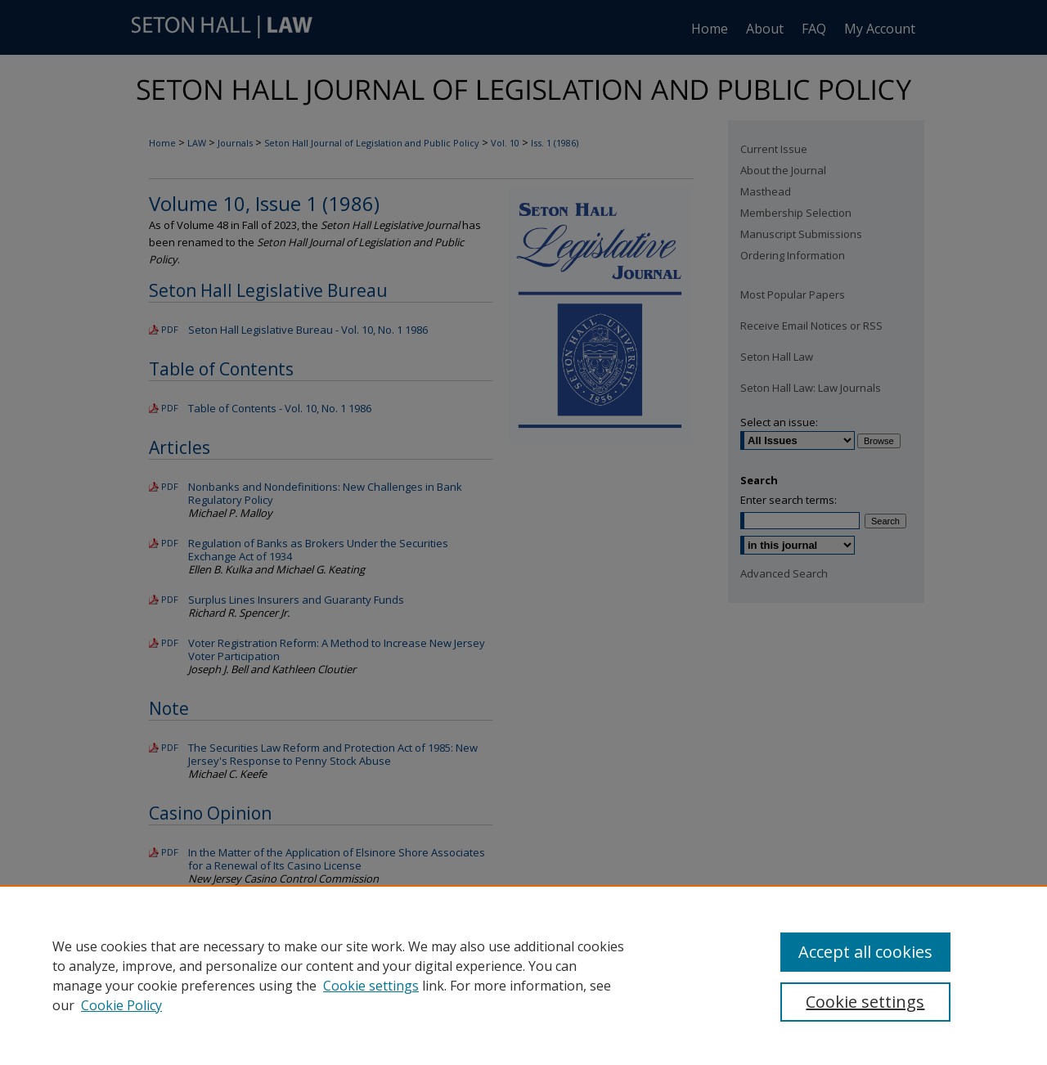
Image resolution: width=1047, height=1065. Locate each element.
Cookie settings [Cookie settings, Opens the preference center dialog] (865, 1002)
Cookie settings (371, 986)
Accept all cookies (865, 952)
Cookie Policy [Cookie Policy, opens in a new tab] (121, 1005)
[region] (523, 975)
